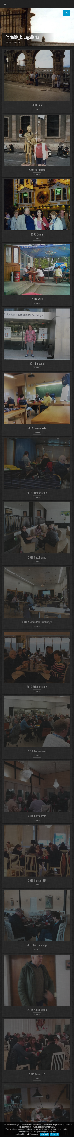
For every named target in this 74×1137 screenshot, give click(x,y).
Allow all (44, 1134)
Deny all (54, 1134)
